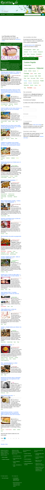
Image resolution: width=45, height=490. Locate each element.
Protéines (2, 271)
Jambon (18, 429)
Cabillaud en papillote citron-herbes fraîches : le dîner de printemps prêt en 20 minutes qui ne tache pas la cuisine (10, 144)
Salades (31, 85)
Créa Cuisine (14, 366)
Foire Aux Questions (27, 459)
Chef (12, 306)
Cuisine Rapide (4, 177)
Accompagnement (4, 104)
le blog (14, 464)
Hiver (7, 358)
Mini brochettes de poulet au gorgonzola (11, 236)
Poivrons (30, 80)
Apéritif (34, 49)
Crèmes (12, 138)
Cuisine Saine (3, 195)
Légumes (26, 76)
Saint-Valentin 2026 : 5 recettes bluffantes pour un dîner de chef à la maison (10, 293)
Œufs (2, 139)
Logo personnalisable (27, 461)
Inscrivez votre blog (27, 453)
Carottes (16, 357)
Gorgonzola (3, 252)
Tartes (40, 85)
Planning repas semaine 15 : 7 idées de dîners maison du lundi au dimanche (11, 72)
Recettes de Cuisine (4, 450)
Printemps (11, 104)
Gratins (9, 121)
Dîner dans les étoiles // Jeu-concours (10, 44)
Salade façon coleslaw (6, 344)
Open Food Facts (16, 482)
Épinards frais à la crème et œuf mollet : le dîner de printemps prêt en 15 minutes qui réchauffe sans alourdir (11, 126)
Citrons (2, 105)
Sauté (9, 105)
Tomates (29, 88)
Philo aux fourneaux (5, 62)
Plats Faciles (3, 342)
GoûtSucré (14, 330)
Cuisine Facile (3, 196)
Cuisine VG (37, 463)
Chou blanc (11, 357)
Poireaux (11, 176)
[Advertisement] (22, 25)
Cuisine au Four (31, 56)
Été (37, 70)
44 (13, 438)
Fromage (26, 73)
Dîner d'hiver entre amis (7, 395)
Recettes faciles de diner (30, 45)
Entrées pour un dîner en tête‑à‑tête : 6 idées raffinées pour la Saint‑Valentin (10, 275)
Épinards (16, 104)
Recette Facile (36, 82)
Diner (6, 105)
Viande (8, 252)
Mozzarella (32, 76)
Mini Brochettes (13, 254)
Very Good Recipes (5, 478)
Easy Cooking (14, 165)
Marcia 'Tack (14, 297)
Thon (2, 122)
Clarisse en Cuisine (15, 182)
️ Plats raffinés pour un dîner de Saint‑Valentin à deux (8, 310)
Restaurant (3, 392)
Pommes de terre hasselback (8, 180)
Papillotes (8, 158)
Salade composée (4, 357)
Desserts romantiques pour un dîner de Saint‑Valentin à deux (10, 219)
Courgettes (39, 54)
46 (18, 438)
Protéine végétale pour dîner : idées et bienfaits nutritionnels (10, 257)
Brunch (30, 51)
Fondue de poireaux (4, 176)
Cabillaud (13, 158)
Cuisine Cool (37, 467)
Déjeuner (15, 196)
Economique (10, 196)
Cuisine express (9, 429)
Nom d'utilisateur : (26, 106)
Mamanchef (14, 95)
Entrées (2, 289)
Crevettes (25, 56)
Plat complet (33, 78)
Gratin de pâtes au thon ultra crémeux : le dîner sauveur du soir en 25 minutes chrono (11, 109)
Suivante (3, 440)
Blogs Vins (37, 460)
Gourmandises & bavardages (14, 261)
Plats (2, 324)
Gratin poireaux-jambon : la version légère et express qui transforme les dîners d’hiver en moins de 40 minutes (10, 413)
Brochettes (10, 251)
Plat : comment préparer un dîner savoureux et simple (9, 363)
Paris (25, 78)
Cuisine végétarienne (5, 360)
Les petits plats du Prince (17, 222)
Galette (31, 73)
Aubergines (26, 51)
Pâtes (13, 121)
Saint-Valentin (3, 251)
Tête (9, 289)
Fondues (9, 177)
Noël (36, 76)
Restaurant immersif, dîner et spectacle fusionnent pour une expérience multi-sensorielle (10, 379)
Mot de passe (25, 113)
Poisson (25, 80)
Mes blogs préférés (10, 14)
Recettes (3, 14)
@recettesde (18, 464)
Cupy (13, 382)
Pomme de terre (36, 80)
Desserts (2, 233)
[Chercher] (43, 14)
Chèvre (28, 54)
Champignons (40, 51)
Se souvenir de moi (28, 121)
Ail (12, 105)
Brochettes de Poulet (5, 254)
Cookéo (16, 176)
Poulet (14, 251)
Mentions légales (5, 457)
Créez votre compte (37, 124)
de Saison (3, 358)
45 (16, 438)
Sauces (36, 85)
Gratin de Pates (4, 121)
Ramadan (30, 82)
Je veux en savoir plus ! (17, 456)
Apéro (38, 49)
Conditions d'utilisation (5, 459)
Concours (33, 54)
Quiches (25, 82)
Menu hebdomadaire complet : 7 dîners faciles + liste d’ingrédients (10, 201)
